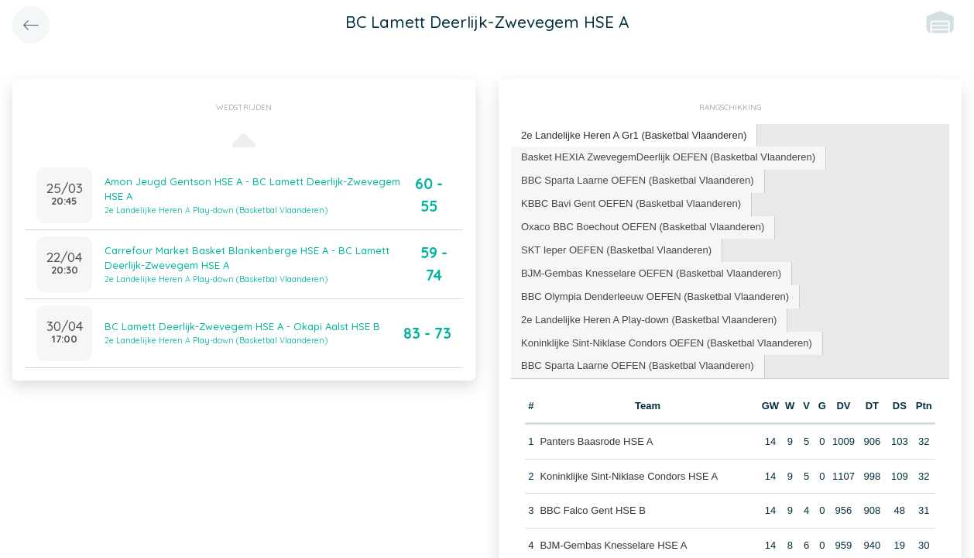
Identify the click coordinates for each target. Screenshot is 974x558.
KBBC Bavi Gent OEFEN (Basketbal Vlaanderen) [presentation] (631, 203)
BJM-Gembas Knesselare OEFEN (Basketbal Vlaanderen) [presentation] (651, 273)
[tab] (634, 136)
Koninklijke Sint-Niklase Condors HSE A (629, 476)
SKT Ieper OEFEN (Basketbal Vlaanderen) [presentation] (616, 250)
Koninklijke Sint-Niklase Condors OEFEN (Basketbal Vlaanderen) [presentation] (666, 343)
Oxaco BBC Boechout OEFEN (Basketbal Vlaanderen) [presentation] (642, 226)
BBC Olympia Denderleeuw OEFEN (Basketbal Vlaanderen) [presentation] (655, 296)
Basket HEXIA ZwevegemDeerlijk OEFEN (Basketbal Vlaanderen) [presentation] (668, 157)
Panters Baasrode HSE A (596, 441)
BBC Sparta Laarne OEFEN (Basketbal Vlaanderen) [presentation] (637, 180)
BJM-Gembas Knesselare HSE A (613, 545)
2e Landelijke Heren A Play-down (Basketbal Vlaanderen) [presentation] (649, 320)
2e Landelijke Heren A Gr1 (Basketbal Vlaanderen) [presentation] (633, 135)
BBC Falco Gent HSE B (593, 510)
